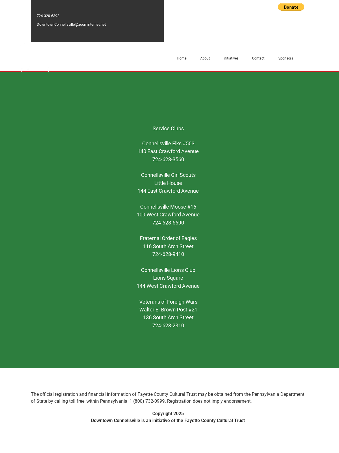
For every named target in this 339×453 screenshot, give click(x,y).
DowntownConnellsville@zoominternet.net (71, 24)
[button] (291, 7)
